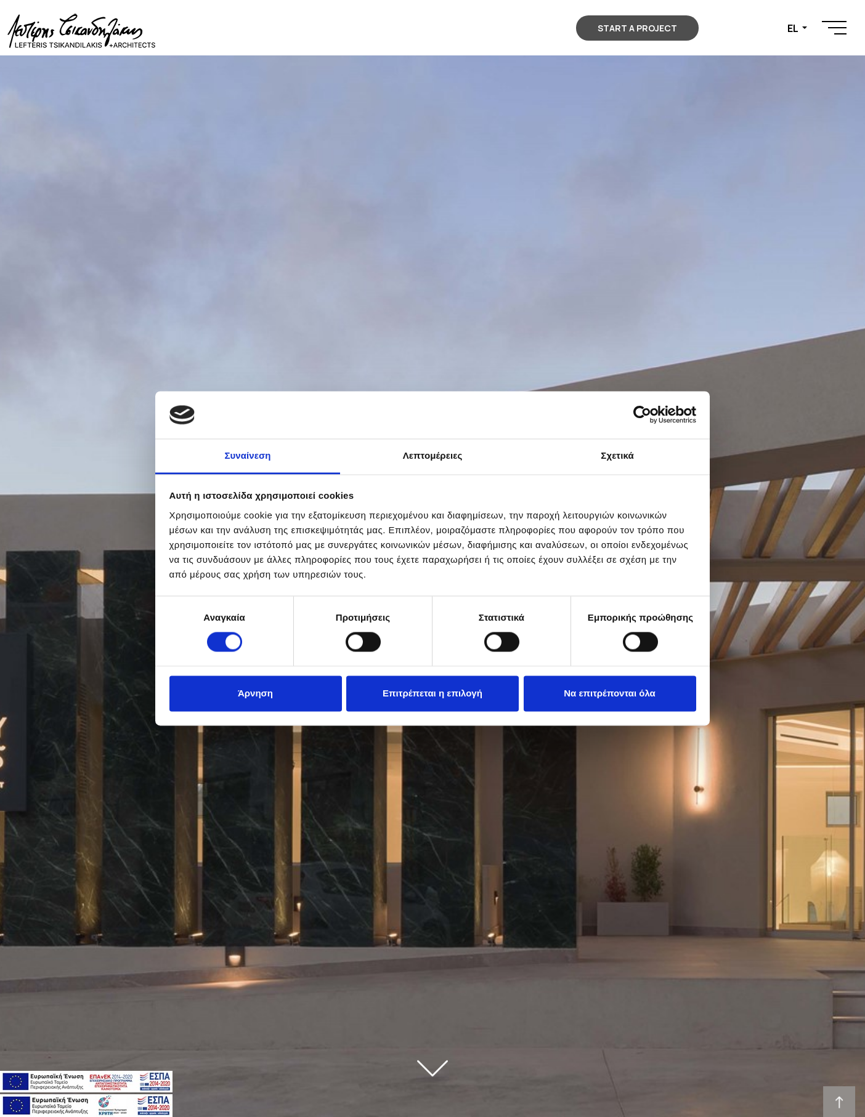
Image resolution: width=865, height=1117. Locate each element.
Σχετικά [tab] (617, 455)
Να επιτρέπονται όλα (610, 693)
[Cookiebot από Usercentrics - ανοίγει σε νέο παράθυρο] (642, 415)
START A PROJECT (637, 28)
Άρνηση (255, 693)
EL (793, 28)
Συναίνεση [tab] (247, 455)
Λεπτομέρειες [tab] (433, 455)
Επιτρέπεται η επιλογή (432, 693)
